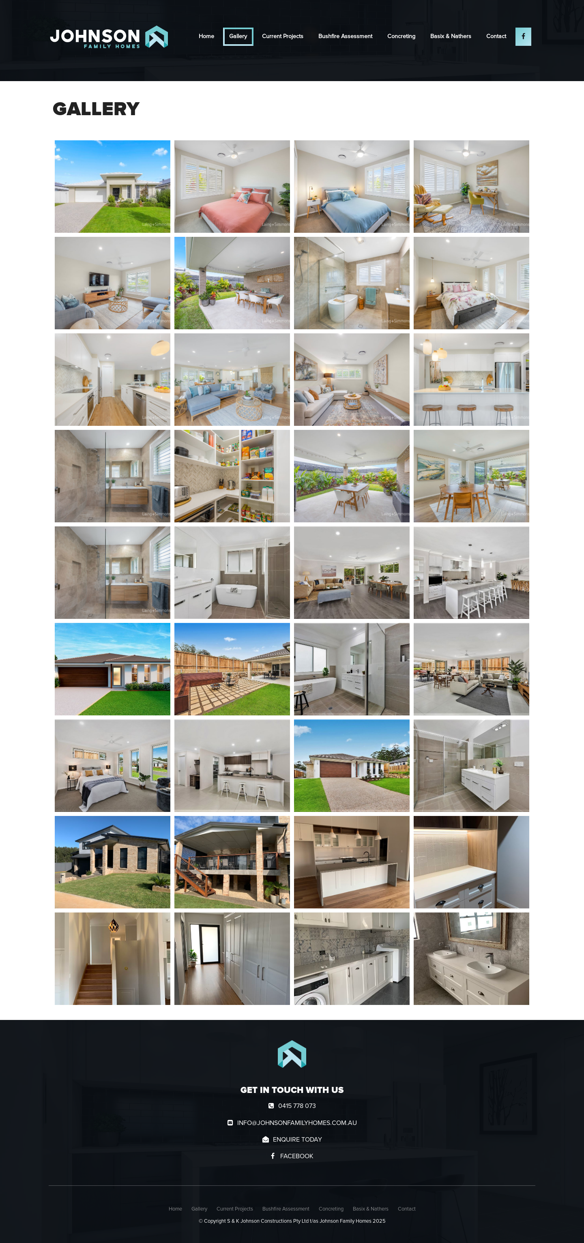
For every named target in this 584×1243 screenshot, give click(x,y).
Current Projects (282, 36)
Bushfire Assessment (345, 36)
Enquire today (297, 1139)
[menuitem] (175, 1209)
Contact (496, 36)
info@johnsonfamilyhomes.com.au (297, 1123)
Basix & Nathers (450, 36)
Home (206, 36)
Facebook (296, 1156)
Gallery (238, 36)
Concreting (401, 36)
